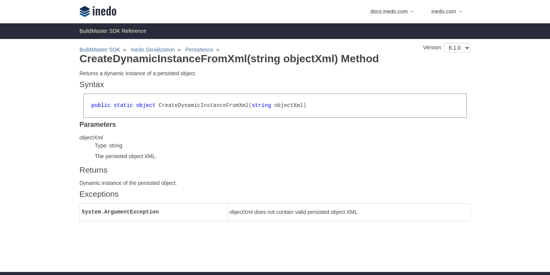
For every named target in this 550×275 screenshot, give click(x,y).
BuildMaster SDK (99, 50)
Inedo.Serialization (153, 50)
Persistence (199, 50)
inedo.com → (447, 11)
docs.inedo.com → (392, 11)
